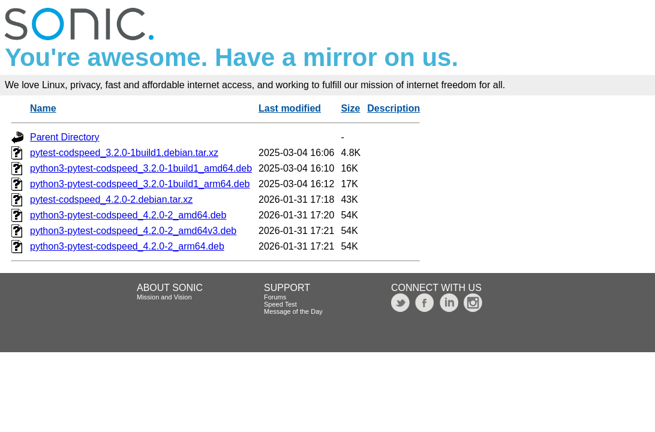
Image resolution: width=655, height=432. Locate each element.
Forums (275, 297)
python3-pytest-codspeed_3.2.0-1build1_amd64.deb (141, 168)
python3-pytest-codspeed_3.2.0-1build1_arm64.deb (140, 184)
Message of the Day (293, 311)
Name (43, 108)
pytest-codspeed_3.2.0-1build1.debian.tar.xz (124, 153)
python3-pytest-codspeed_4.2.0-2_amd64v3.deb (133, 231)
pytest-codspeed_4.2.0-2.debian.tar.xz (111, 199)
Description (393, 108)
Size (350, 108)
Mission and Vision (164, 297)
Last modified (290, 108)
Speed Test (280, 304)
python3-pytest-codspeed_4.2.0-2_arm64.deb (127, 246)
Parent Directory (65, 137)
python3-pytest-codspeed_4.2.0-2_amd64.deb (128, 215)
